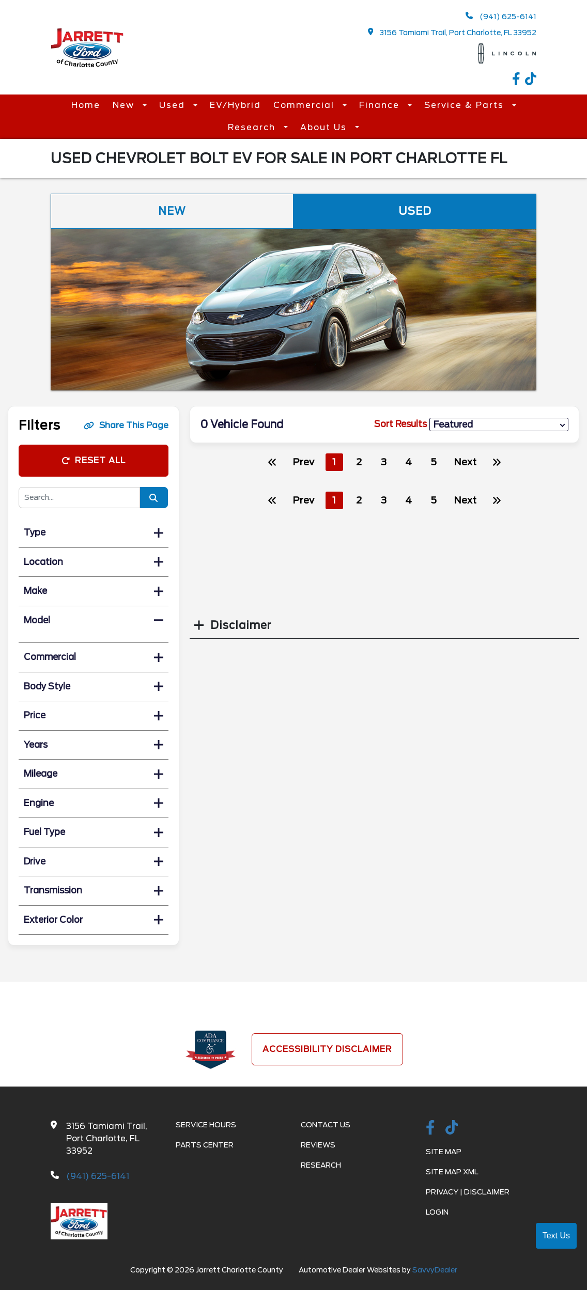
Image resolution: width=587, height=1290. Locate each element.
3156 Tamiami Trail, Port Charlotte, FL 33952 (452, 32)
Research (253, 127)
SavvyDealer (434, 1270)
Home (85, 105)
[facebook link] (519, 80)
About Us (325, 127)
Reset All (93, 460)
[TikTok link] (530, 80)
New (125, 105)
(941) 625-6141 (501, 16)
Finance (381, 105)
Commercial (305, 105)
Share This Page (126, 425)
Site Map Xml (452, 1172)
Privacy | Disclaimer (467, 1192)
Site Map (443, 1151)
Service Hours (206, 1125)
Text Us (556, 1235)
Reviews (318, 1145)
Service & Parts (465, 105)
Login (437, 1212)
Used (173, 105)
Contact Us (325, 1125)
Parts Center (205, 1145)
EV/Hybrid (235, 105)
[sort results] (498, 424)
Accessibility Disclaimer (327, 1049)
